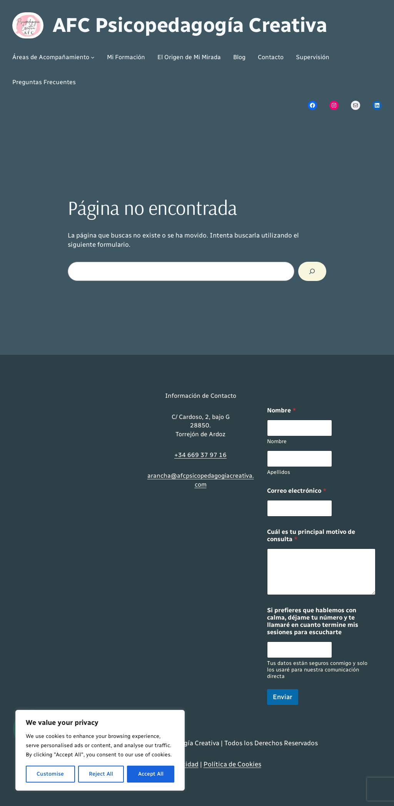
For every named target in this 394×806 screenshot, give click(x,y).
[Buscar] (312, 271)
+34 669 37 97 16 (200, 455)
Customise (50, 774)
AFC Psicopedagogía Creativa (190, 25)
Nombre (277, 441)
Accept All (151, 774)
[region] (100, 750)
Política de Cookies (232, 764)
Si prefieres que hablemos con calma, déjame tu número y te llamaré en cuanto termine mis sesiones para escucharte (312, 621)
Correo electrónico (297, 490)
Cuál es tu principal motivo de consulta (311, 535)
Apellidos (278, 472)
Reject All (101, 774)
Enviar (282, 697)
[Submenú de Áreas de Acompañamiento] (53, 57)
